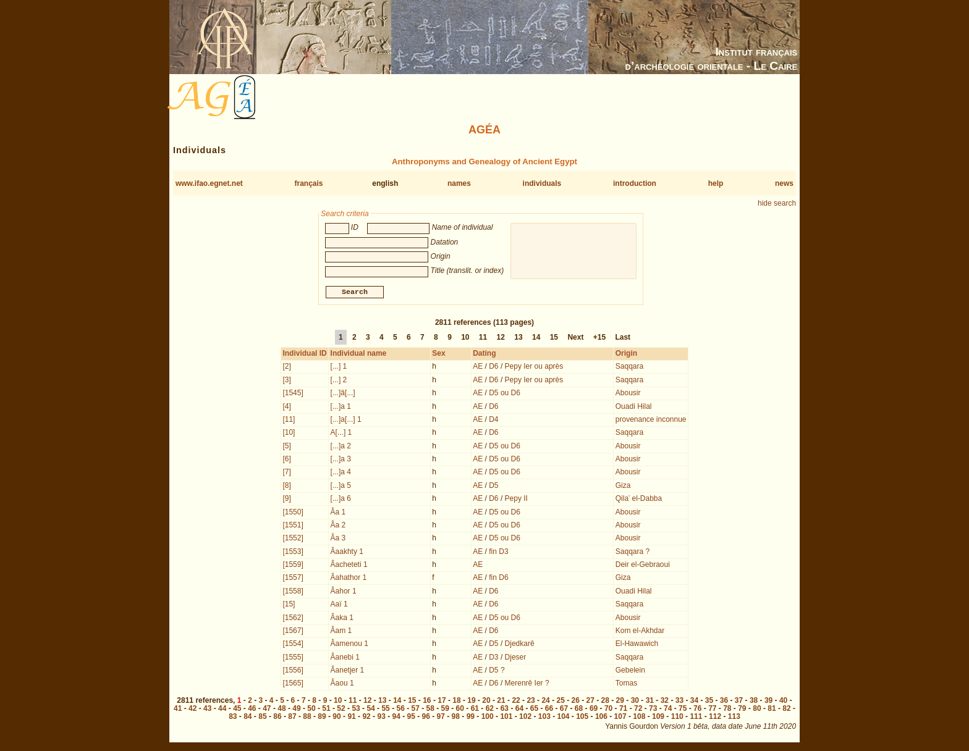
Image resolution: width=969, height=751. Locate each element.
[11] (288, 420)
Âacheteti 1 (349, 565)
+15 (599, 338)
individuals (542, 183)
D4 (493, 420)
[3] (286, 381)
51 (326, 709)
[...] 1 (339, 367)
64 (519, 709)
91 (351, 717)
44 (222, 709)
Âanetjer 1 (348, 671)
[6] (286, 460)
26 (576, 701)
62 (490, 709)
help (716, 183)
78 (727, 709)
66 (549, 709)
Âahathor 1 (349, 578)
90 (336, 717)
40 (783, 701)
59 (445, 709)
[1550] (292, 513)
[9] (286, 499)
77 (712, 709)
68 (579, 709)
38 (754, 701)
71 (623, 709)
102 (525, 717)
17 (442, 701)
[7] (286, 473)
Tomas (626, 684)
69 (594, 709)
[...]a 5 (341, 486)
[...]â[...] (343, 394)
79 (742, 709)
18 (456, 701)
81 (772, 709)
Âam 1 (341, 631)
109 (658, 717)
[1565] (292, 684)
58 (430, 709)
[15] (288, 605)
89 (322, 717)
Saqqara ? (633, 552)
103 (544, 717)
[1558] (292, 592)
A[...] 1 (341, 433)
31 (650, 701)
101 (506, 717)
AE (478, 367)
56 (400, 709)
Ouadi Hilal (634, 407)
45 (237, 709)
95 (411, 717)
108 (639, 717)
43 (207, 709)
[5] (286, 447)
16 (427, 701)
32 (665, 701)
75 (683, 709)
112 (715, 717)
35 (709, 701)
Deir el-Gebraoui (643, 565)
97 (441, 717)
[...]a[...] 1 (346, 420)
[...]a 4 (341, 473)
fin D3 (498, 552)
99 (471, 717)
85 (262, 717)
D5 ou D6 (504, 394)
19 (471, 701)
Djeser (516, 658)
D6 (493, 367)
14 (536, 338)
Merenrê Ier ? (527, 684)
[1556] (292, 671)
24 (545, 701)
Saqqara (629, 367)
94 (396, 717)
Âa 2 (338, 526)
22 (516, 701)
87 (292, 717)
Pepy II (516, 499)
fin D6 (498, 578)
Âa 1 (338, 513)
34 (694, 701)
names (459, 183)
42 (192, 709)
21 (501, 701)
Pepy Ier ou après (534, 367)
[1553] (292, 552)
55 (385, 709)
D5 (493, 486)
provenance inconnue (651, 420)
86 (277, 717)
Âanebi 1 (345, 658)
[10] (288, 433)
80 (757, 709)
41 (178, 709)
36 (724, 701)
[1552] (292, 539)
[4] (286, 407)
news (784, 183)
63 (505, 709)
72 (638, 709)
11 (483, 338)
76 (697, 709)
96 (426, 717)
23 (531, 701)
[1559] (292, 565)
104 (563, 717)
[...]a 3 (341, 460)
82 (786, 709)
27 (590, 701)
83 (233, 717)
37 (739, 701)
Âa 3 (338, 539)
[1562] (292, 619)
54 (370, 709)
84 (247, 717)
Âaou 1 (342, 684)
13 (518, 338)
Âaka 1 (342, 619)
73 (653, 709)
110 (677, 717)
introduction (634, 183)
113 (734, 717)
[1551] (292, 526)
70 (608, 709)
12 (501, 338)
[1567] (292, 631)
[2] (286, 367)
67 (564, 709)
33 (679, 701)
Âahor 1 (344, 592)
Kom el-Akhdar (640, 631)
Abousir (628, 394)
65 (534, 709)
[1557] (292, 578)
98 (456, 717)
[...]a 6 (341, 499)
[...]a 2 (341, 447)
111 (696, 717)
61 (475, 709)
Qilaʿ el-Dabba (639, 499)
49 (296, 709)
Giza (623, 486)
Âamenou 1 (349, 644)
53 (356, 709)
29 (620, 701)
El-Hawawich (637, 644)
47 (267, 709)
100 (487, 717)
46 (252, 709)
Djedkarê (520, 644)
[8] (286, 486)
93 (381, 717)
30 (635, 701)
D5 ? (496, 671)
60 (460, 709)
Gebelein (630, 671)
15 (554, 338)
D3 (493, 658)
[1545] (292, 394)
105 (582, 717)
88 (307, 717)
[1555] (292, 658)
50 (311, 709)
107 (620, 717)
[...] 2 (339, 381)
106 (601, 717)
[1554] (292, 644)
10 (465, 338)
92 (366, 717)
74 (668, 709)
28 (605, 701)
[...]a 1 (341, 407)
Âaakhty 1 (347, 552)
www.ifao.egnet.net (209, 183)
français (309, 183)
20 (486, 701)
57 (416, 709)
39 (768, 701)
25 (560, 701)
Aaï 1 (339, 605)
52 (341, 709)
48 (281, 709)
